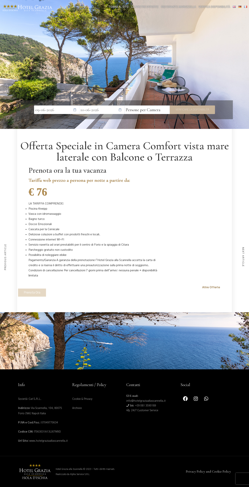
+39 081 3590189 (145, 405)
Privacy (88, 399)
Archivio (77, 408)
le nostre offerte (144, 7)
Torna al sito (118, 7)
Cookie (76, 399)
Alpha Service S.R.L (80, 474)
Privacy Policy (195, 471)
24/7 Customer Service (144, 410)
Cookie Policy (221, 471)
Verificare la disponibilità (192, 109)
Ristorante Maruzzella (178, 7)
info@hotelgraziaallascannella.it (146, 401)
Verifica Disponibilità (214, 7)
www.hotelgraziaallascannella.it (43, 441)
